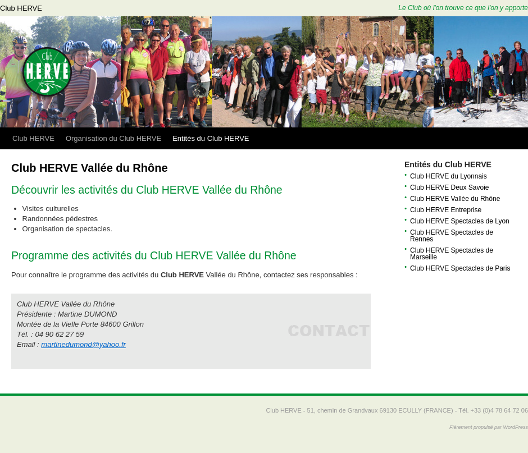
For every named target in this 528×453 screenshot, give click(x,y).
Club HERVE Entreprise (445, 210)
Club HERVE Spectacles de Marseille (451, 253)
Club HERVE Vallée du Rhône (455, 199)
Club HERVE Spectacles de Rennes (451, 235)
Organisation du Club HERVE (113, 138)
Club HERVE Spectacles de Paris (460, 268)
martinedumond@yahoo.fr (83, 344)
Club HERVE (21, 8)
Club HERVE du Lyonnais (448, 176)
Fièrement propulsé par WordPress (488, 427)
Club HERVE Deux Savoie (449, 187)
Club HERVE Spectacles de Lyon (459, 221)
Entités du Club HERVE (210, 138)
